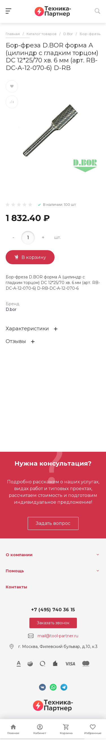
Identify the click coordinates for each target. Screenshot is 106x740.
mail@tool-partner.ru (58, 635)
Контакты (16, 587)
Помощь (15, 570)
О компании (19, 554)
